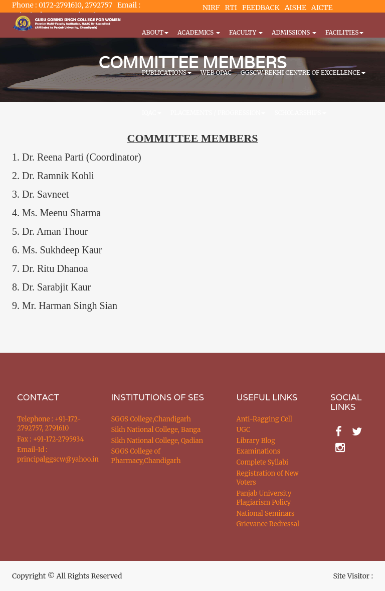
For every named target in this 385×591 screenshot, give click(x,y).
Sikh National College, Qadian (157, 440)
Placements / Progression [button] (218, 112)
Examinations (259, 451)
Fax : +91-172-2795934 (50, 439)
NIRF (211, 7)
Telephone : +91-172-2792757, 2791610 (49, 424)
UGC (244, 429)
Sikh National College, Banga (156, 429)
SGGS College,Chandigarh (151, 419)
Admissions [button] (294, 32)
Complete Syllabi (263, 462)
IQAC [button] (151, 112)
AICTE (322, 7)
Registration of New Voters (268, 478)
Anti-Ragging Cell (264, 419)
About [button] (155, 32)
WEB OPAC (216, 72)
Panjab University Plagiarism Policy (264, 498)
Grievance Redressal (268, 524)
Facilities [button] (344, 32)
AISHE (295, 7)
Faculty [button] (246, 32)
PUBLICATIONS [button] (166, 72)
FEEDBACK (261, 7)
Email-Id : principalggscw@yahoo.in (51, 455)
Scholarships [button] (300, 112)
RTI (231, 7)
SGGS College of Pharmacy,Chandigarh (146, 456)
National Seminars (266, 513)
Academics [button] (198, 32)
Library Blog (256, 440)
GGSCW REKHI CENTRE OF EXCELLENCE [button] (303, 72)
